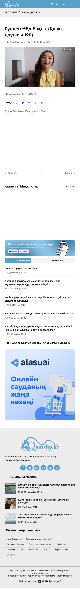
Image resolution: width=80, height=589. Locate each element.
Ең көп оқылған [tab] (58, 261)
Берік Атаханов (61, 550)
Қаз (54, 4)
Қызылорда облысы (15, 545)
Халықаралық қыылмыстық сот (40, 539)
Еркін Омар (34, 550)
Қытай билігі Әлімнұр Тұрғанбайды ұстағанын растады (43, 502)
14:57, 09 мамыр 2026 (15, 273)
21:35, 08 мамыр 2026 (15, 289)
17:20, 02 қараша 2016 (52, 228)
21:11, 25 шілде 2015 (40, 42)
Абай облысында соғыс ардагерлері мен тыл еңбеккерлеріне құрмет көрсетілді (32, 283)
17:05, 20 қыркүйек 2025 (30, 493)
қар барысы (61, 545)
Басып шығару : (15, 94)
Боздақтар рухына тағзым (21, 268)
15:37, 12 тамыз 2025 (28, 522)
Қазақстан (10, 555)
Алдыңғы (11, 173)
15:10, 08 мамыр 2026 (15, 306)
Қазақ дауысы (31, 12)
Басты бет (11, 12)
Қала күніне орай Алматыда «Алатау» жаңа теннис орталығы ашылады (46, 487)
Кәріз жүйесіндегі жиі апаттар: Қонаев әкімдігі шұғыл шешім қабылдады (38, 300)
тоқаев (47, 550)
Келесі (70, 173)
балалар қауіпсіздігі (15, 550)
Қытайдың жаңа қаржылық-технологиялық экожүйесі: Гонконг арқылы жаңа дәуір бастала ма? (39, 329)
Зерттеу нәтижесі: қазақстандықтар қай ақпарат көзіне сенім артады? (45, 516)
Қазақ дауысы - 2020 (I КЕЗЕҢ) (19, 218)
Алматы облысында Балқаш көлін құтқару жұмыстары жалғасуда (56, 219)
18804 (32, 94)
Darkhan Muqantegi (15, 42)
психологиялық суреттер (40, 545)
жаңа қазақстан (13, 539)
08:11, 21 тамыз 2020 (14, 224)
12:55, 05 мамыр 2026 (15, 335)
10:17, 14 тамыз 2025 (27, 508)
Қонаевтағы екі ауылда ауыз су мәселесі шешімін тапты (39, 314)
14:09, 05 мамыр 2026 (15, 318)
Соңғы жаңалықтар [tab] (22, 261)
